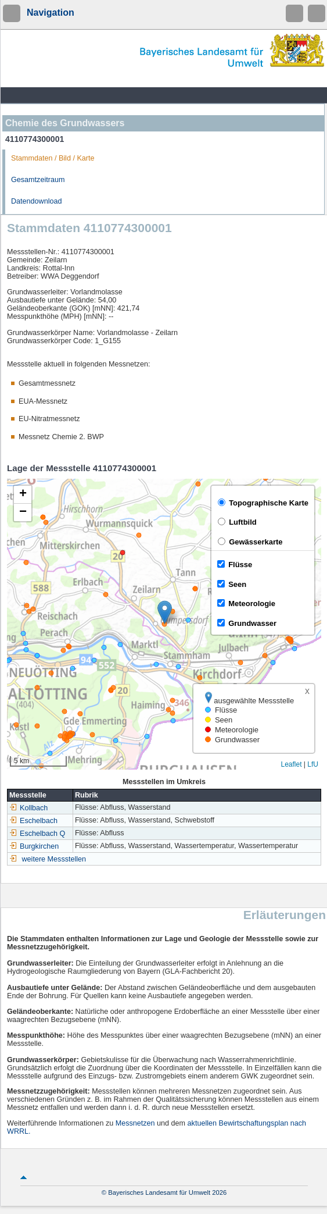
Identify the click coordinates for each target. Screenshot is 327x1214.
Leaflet (291, 764)
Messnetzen (135, 1123)
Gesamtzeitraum (37, 180)
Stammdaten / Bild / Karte (53, 158)
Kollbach (28, 808)
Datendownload (36, 201)
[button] (164, 612)
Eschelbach (33, 821)
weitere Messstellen (54, 859)
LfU (312, 764)
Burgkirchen (34, 846)
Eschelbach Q (37, 833)
